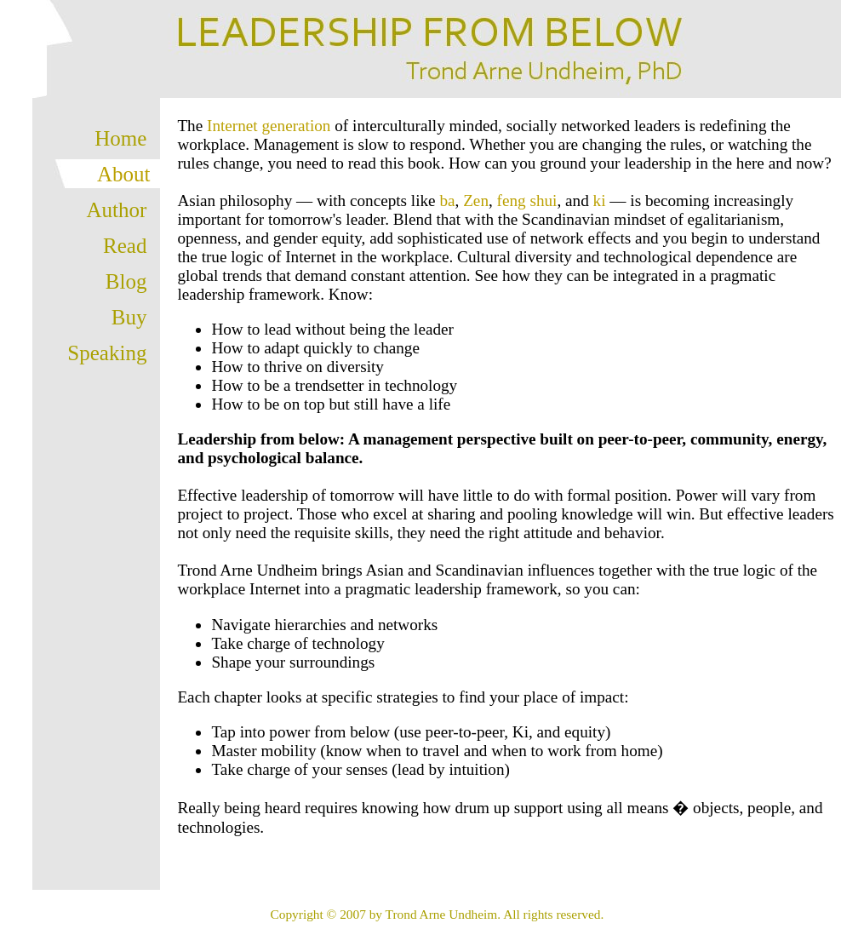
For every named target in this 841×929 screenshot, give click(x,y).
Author (117, 209)
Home (120, 138)
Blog (126, 281)
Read (124, 245)
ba (447, 200)
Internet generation (268, 126)
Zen (476, 200)
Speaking (106, 352)
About (124, 174)
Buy (129, 317)
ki (599, 200)
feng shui (527, 200)
